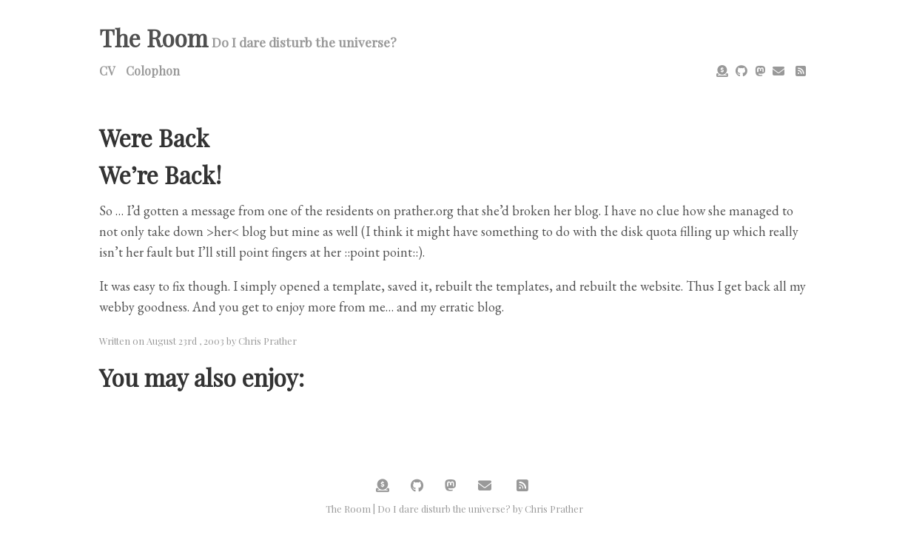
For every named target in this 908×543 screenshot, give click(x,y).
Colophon (153, 70)
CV (107, 70)
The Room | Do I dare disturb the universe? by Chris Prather (454, 508)
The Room (153, 37)
